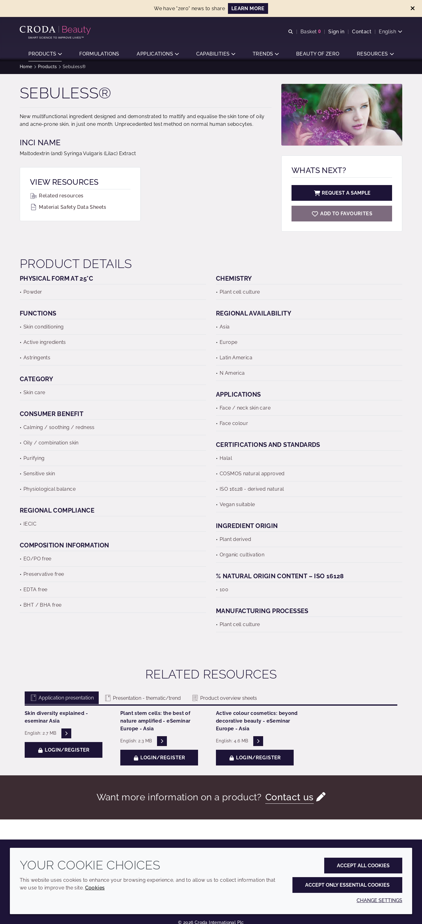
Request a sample (341, 196)
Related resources (57, 199)
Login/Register (63, 753)
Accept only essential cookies (347, 885)
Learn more (248, 8)
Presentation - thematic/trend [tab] (142, 701)
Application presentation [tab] (62, 701)
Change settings (379, 900)
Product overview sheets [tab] (224, 701)
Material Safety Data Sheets (68, 210)
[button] (45, 54)
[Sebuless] (342, 217)
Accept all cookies (363, 865)
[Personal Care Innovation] (56, 30)
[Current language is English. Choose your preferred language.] (390, 31)
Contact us (289, 800)
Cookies (95, 888)
